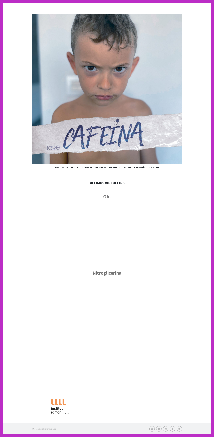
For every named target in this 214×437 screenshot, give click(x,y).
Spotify (75, 167)
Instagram (100, 167)
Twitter (127, 167)
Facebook (114, 167)
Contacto (153, 167)
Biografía (139, 167)
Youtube (87, 167)
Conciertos (61, 167)
